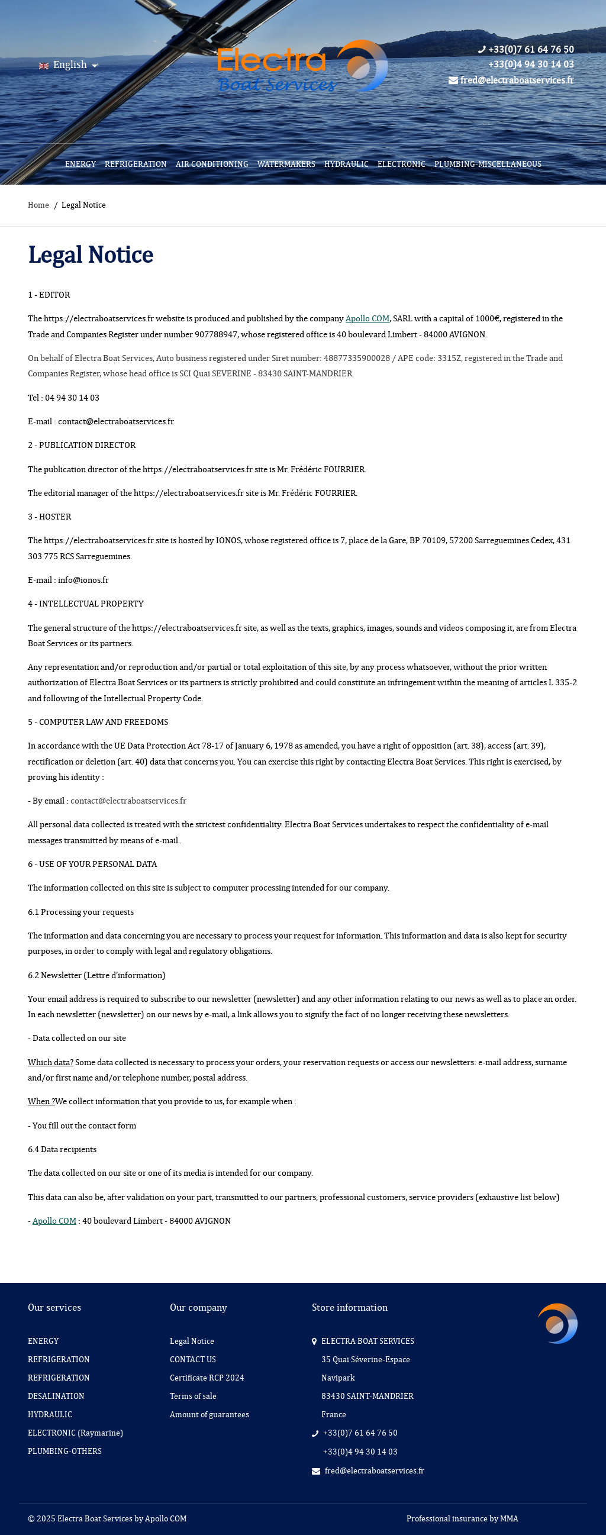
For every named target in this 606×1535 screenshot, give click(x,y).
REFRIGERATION (136, 164)
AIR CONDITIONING (212, 164)
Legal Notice (192, 1341)
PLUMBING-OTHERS (65, 1451)
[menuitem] (80, 164)
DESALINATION (56, 1396)
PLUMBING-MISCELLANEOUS (487, 164)
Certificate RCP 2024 (207, 1378)
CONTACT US (193, 1360)
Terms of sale (193, 1396)
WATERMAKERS (286, 164)
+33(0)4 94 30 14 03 (531, 64)
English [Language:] (64, 64)
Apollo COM (367, 318)
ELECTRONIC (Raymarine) (75, 1433)
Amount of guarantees (209, 1415)
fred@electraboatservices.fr (511, 80)
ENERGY (80, 164)
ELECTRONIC (402, 164)
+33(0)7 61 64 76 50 (526, 50)
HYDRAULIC (346, 164)
